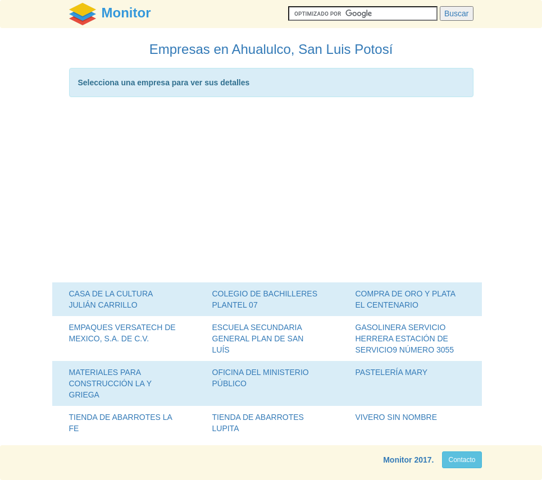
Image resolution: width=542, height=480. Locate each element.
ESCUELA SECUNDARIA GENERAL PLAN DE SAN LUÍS (258, 338)
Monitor (397, 459)
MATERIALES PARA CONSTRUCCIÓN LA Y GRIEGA (110, 383)
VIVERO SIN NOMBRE (396, 417)
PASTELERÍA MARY (392, 372)
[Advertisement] (271, 192)
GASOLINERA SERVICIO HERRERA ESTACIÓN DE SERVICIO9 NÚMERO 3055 (405, 338)
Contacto (461, 460)
